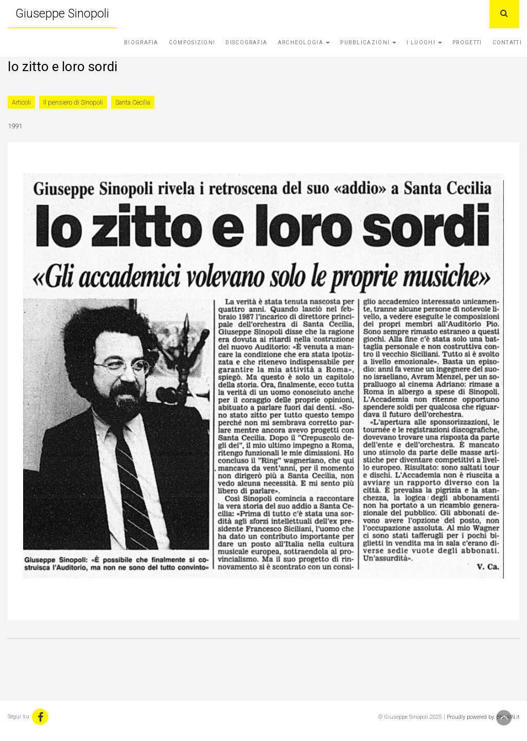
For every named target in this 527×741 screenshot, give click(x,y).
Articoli (21, 102)
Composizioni (192, 42)
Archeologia (304, 42)
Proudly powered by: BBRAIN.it (483, 717)
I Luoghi (424, 42)
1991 (15, 126)
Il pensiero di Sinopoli (73, 102)
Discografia (246, 42)
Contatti (507, 42)
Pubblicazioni (368, 42)
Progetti (467, 42)
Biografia (141, 42)
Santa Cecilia (132, 102)
